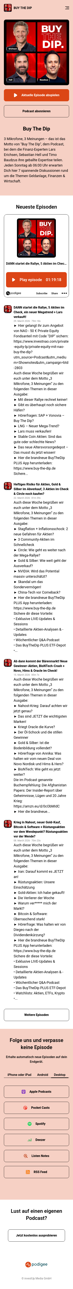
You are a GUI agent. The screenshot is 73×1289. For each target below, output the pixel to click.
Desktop (59, 1075)
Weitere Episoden (36, 1015)
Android (42, 1075)
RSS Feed (40, 1172)
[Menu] (67, 7)
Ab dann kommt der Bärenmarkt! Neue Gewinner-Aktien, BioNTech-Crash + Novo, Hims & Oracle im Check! (40, 666)
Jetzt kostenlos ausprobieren (36, 1235)
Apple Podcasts (40, 1091)
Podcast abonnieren (37, 111)
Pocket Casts (40, 1108)
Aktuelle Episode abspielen (36, 95)
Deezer (40, 1140)
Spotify (40, 1124)
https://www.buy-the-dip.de (35, 468)
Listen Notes (40, 1156)
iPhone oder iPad (19, 1075)
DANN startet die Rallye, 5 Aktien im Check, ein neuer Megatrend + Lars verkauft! (39, 312)
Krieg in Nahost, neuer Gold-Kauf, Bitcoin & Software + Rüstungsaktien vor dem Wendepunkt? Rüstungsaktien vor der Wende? (41, 829)
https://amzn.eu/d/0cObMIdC (37, 806)
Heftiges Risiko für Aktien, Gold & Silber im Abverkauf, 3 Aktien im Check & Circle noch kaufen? (41, 489)
